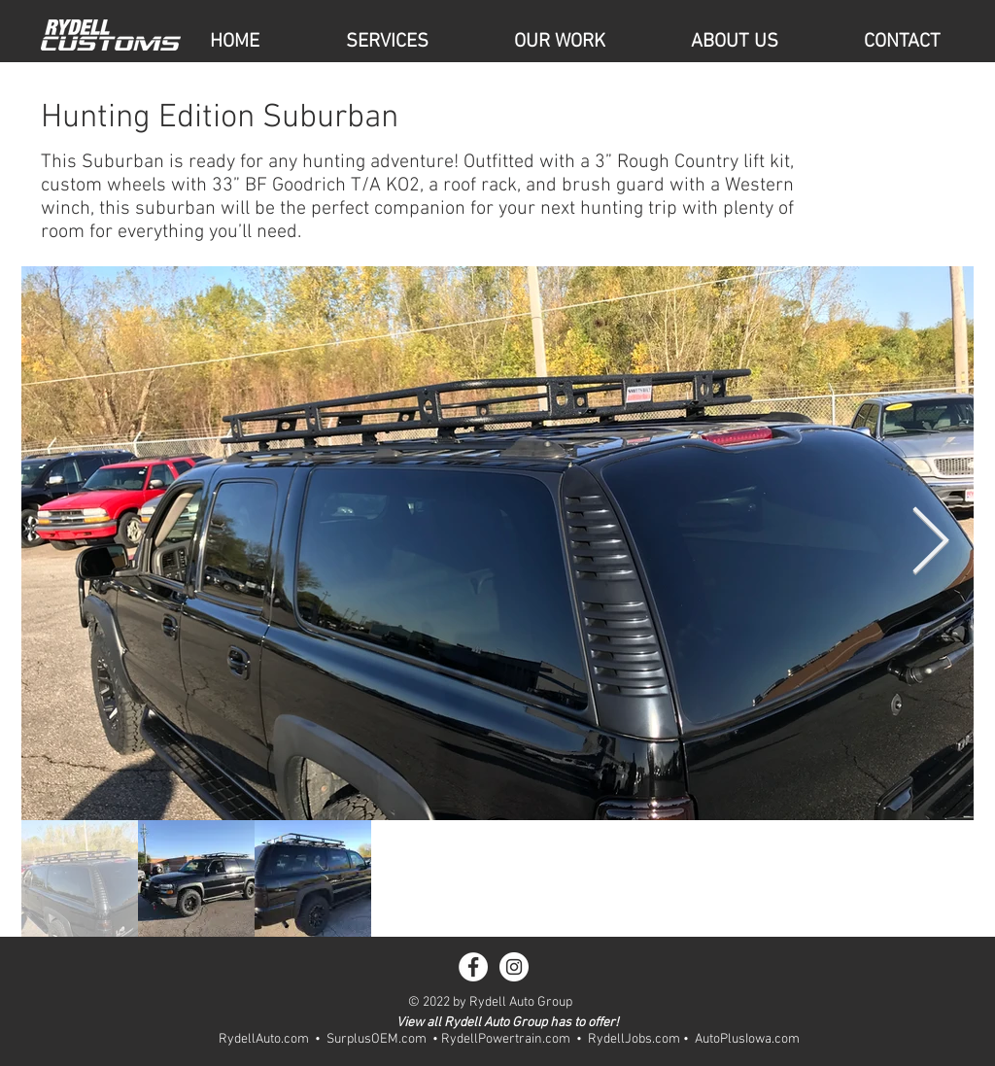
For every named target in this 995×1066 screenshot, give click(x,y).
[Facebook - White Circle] (473, 966)
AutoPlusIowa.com (747, 1039)
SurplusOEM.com (376, 1039)
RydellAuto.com (264, 1039)
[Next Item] (930, 543)
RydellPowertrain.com (505, 1039)
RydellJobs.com (634, 1039)
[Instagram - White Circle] (514, 966)
